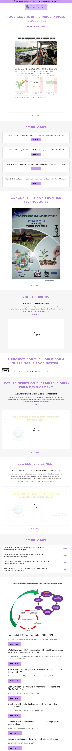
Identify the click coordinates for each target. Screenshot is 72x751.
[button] (6, 6)
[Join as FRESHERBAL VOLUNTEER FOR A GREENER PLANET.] (36, 1)
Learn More (14, 733)
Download (35, 139)
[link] (36, 7)
